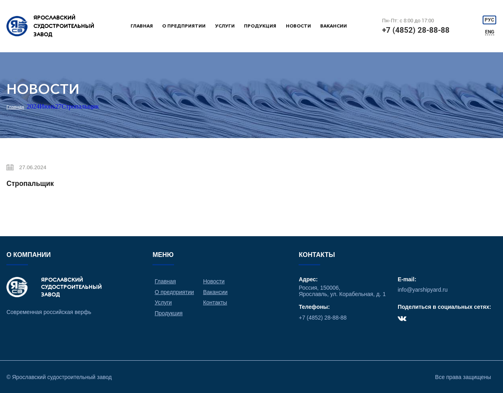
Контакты (215, 302)
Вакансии (333, 26)
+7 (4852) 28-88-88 (416, 30)
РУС (489, 20)
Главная (142, 26)
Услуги (225, 26)
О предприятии (184, 26)
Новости (298, 26)
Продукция (260, 26)
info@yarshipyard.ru (423, 289)
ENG (489, 32)
